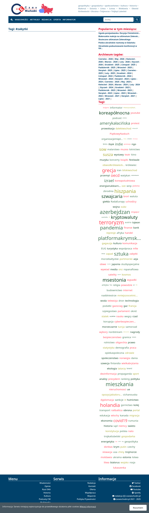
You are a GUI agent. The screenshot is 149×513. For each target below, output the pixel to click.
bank (136, 227)
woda (103, 300)
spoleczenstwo (109, 358)
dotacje (103, 253)
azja (135, 259)
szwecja (105, 363)
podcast (117, 118)
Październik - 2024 (123, 76)
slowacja (107, 452)
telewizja (113, 300)
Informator (69, 19)
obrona (127, 410)
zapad (109, 253)
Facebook (136, 486)
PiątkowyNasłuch (119, 133)
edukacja (105, 415)
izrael (109, 180)
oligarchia (121, 342)
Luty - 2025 (110, 73)
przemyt (105, 175)
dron (121, 300)
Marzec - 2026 (111, 61)
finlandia (115, 363)
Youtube (137, 489)
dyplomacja (107, 399)
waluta (134, 196)
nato (131, 431)
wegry (127, 316)
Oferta (57, 19)
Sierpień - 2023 (106, 93)
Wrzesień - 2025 (124, 67)
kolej (136, 405)
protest (135, 123)
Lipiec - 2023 (120, 93)
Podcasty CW (44, 499)
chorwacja (135, 139)
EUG (103, 248)
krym (116, 446)
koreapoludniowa (125, 180)
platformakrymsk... (119, 238)
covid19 (120, 420)
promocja (127, 144)
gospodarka (128, 436)
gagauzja (107, 243)
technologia (132, 300)
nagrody (135, 332)
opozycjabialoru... (112, 394)
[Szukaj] (118, 19)
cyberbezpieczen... (125, 321)
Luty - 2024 (135, 84)
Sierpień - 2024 (122, 79)
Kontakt (92, 486)
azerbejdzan (115, 212)
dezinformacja (108, 373)
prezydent (114, 379)
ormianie (129, 139)
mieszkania (119, 384)
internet (127, 290)
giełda (106, 201)
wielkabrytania (129, 363)
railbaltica (116, 410)
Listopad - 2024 (106, 76)
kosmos (126, 274)
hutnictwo (132, 399)
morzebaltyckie (110, 259)
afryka (120, 232)
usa (115, 452)
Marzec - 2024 (121, 84)
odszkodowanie (135, 175)
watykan (125, 175)
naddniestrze (109, 295)
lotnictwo (134, 149)
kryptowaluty (124, 217)
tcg (123, 441)
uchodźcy (131, 201)
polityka (135, 379)
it (125, 399)
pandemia (111, 227)
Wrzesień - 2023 (124, 90)
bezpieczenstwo (112, 337)
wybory (103, 332)
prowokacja (108, 128)
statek (105, 316)
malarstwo (113, 149)
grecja (109, 170)
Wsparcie (91, 496)
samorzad (131, 326)
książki (124, 159)
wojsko (125, 462)
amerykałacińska (115, 123)
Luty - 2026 (125, 61)
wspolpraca (125, 248)
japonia (116, 264)
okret (134, 311)
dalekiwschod (123, 128)
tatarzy (122, 368)
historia (108, 426)
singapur (135, 211)
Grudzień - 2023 (122, 87)
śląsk (111, 144)
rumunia (133, 420)
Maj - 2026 (120, 59)
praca (133, 347)
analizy (103, 379)
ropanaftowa (131, 269)
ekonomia (106, 420)
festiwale (134, 159)
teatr (127, 154)
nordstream (115, 332)
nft (109, 217)
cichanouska (130, 394)
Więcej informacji (88, 506)
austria (128, 222)
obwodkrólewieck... (114, 165)
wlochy (115, 415)
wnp (129, 185)
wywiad (105, 269)
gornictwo (127, 405)
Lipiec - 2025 (120, 70)
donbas (108, 446)
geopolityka (131, 441)
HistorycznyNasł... (129, 107)
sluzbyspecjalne (130, 264)
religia (116, 285)
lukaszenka (119, 467)
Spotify (137, 492)
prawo (131, 342)
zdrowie (129, 352)
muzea (124, 149)
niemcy (123, 426)
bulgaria (106, 107)
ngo (134, 144)
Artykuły (35, 19)
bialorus (115, 462)
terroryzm (111, 222)
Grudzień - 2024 (124, 73)
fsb (136, 285)
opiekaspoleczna (114, 352)
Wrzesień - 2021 (112, 96)
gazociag (117, 305)
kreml (129, 368)
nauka (119, 316)
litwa (106, 462)
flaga (111, 285)
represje (111, 232)
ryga (116, 441)
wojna (116, 206)
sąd (116, 426)
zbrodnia (108, 191)
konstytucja (112, 431)
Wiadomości (21, 19)
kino (133, 154)
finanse (128, 227)
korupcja (108, 321)
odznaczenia (126, 332)
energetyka (107, 441)
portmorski (126, 259)
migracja (134, 415)
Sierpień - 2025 (106, 70)
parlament (124, 311)
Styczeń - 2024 (107, 87)
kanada (124, 415)
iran (119, 170)
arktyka (105, 285)
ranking (125, 379)
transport (104, 410)
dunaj (125, 139)
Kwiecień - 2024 (106, 84)
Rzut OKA (46, 489)
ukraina (117, 457)
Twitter (137, 483)
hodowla (134, 337)
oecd (115, 175)
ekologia (112, 368)
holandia (110, 405)
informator (116, 107)
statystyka (109, 347)
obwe (103, 264)
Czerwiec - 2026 (106, 59)
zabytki (133, 253)
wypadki (132, 279)
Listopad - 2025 (128, 64)
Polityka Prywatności (86, 499)
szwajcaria (112, 196)
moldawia (106, 457)
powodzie (126, 285)
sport (136, 373)
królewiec (131, 165)
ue (128, 389)
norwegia (124, 358)
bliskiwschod (129, 170)
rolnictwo (109, 342)
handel (129, 232)
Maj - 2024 (126, 81)
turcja (121, 326)
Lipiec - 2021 (104, 98)
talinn (119, 441)
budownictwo (114, 290)
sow (102, 149)
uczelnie (112, 316)
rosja (132, 462)
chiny (121, 452)
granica (126, 337)
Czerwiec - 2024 (112, 81)
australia (104, 217)
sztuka (121, 253)
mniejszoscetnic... (127, 295)
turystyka (112, 248)
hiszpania (125, 191)
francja (132, 305)
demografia (122, 347)
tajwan (136, 222)
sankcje (119, 399)
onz (121, 269)
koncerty (115, 159)
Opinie (47, 486)
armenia (125, 118)
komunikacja (130, 243)
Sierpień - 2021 (128, 96)
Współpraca (90, 492)
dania (134, 358)
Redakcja (46, 19)
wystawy (119, 154)
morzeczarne (109, 326)
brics (105, 144)
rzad (135, 316)
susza (108, 154)
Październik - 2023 (107, 90)
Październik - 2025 (107, 67)
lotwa (135, 457)
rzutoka (109, 264)
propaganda (125, 373)
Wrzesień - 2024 (106, 79)
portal (136, 410)
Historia (46, 492)
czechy (131, 446)
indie (119, 144)
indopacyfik (135, 128)
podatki (107, 305)
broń (126, 196)
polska (123, 431)
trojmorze (131, 452)
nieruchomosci (117, 389)
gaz (126, 305)
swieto (131, 426)
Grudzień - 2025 (112, 64)
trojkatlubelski (112, 436)
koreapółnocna (114, 112)
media (114, 269)
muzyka (104, 159)
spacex (119, 274)
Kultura (47, 496)
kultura (117, 243)
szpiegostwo (109, 311)
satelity (112, 274)
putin (123, 446)
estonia (127, 457)
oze (124, 185)
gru (134, 285)
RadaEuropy (118, 201)
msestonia (114, 279)
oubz (123, 206)
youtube (135, 112)
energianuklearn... (110, 185)
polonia (136, 185)
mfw (135, 248)
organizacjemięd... (112, 139)
